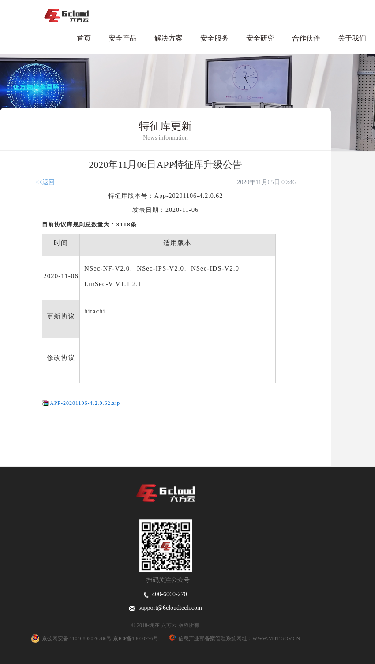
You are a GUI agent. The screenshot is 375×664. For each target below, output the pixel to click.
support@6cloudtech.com (165, 608)
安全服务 (214, 38)
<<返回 (45, 182)
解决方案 (168, 38)
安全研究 (260, 38)
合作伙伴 (306, 38)
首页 (84, 38)
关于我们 (352, 38)
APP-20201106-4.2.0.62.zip (85, 403)
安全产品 (123, 38)
